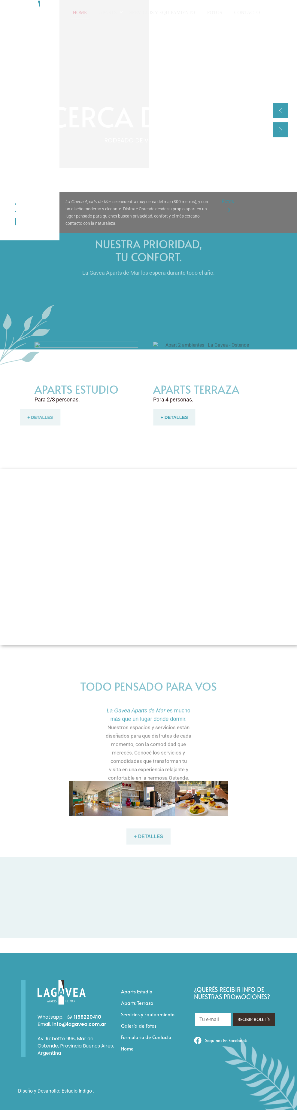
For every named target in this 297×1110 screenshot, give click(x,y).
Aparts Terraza (137, 1002)
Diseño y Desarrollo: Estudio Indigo (55, 1091)
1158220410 (87, 1017)
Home (127, 1048)
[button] (280, 110)
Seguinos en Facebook (226, 1040)
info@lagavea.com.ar (79, 1024)
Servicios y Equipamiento (147, 1014)
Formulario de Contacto (146, 1037)
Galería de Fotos (138, 1025)
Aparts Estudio (136, 991)
